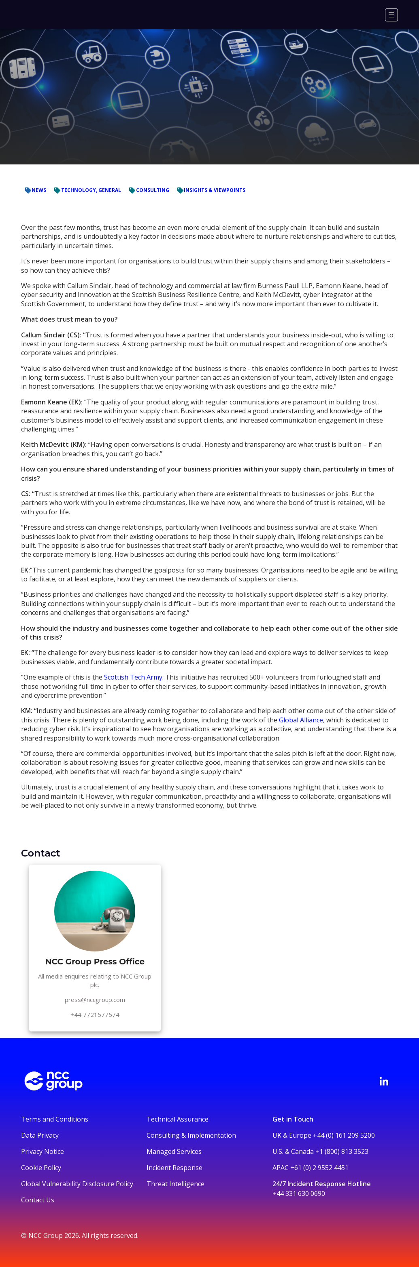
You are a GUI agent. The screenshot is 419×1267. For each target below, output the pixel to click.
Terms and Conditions (54, 1119)
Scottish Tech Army (133, 677)
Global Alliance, (302, 720)
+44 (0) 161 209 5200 (344, 1135)
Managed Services (174, 1151)
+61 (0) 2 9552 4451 (319, 1167)
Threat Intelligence (175, 1183)
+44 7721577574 (94, 1014)
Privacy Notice (42, 1151)
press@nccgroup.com (95, 1000)
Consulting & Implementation (191, 1135)
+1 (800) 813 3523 (341, 1151)
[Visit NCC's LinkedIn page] (383, 1081)
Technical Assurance (177, 1119)
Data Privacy (40, 1135)
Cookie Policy (41, 1167)
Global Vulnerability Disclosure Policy (77, 1183)
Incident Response (174, 1167)
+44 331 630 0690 (298, 1193)
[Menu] (391, 14)
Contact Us (37, 1199)
